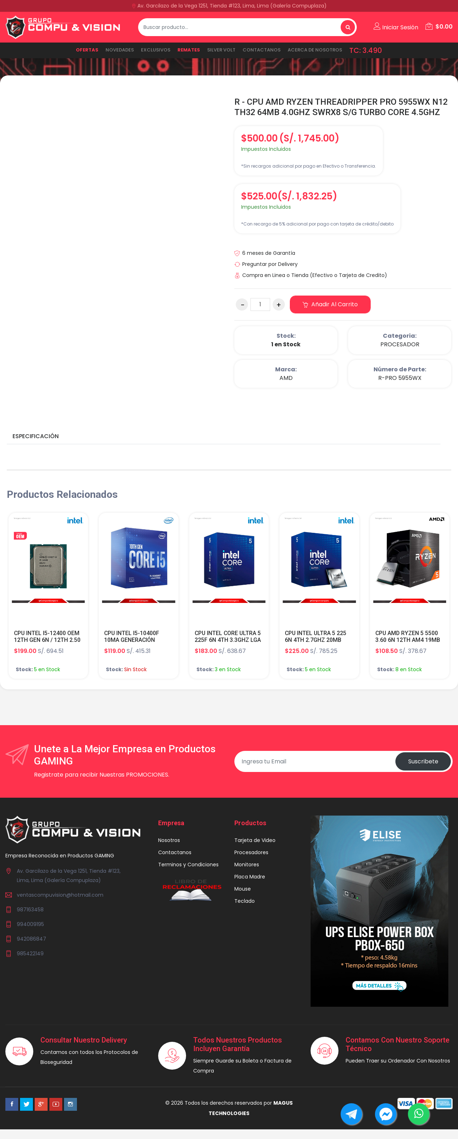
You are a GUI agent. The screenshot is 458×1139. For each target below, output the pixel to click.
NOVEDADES (120, 49)
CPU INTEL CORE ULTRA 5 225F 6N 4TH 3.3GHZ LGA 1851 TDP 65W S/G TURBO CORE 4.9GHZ (228, 654)
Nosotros (169, 850)
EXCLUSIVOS (155, 49)
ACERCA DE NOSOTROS (315, 49)
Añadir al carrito (330, 315)
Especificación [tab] (36, 446)
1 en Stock (286, 355)
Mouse (242, 899)
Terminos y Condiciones (188, 874)
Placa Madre (249, 887)
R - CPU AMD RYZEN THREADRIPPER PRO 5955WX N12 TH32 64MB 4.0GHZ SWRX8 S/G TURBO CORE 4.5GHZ (333, 112)
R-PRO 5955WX (400, 388)
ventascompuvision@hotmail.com (60, 905)
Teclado (244, 911)
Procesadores (251, 862)
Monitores (246, 874)
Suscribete (423, 772)
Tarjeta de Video (255, 850)
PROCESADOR (399, 355)
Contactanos (262, 49)
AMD (286, 388)
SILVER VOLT (221, 49)
